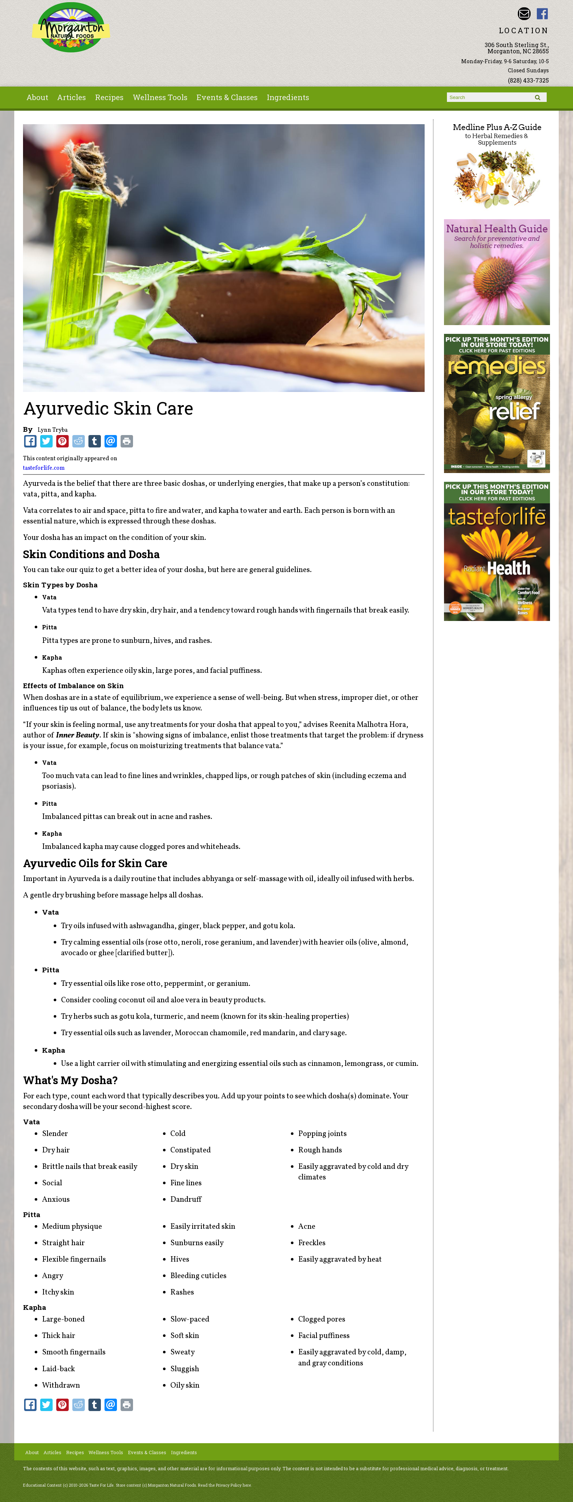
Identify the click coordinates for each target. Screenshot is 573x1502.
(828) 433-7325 (528, 80)
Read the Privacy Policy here (224, 1485)
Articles (71, 97)
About (37, 97)
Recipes (109, 97)
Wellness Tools (160, 97)
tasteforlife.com (44, 468)
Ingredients (288, 97)
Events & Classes (227, 97)
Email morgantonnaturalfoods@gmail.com (524, 13)
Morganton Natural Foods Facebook (542, 13)
